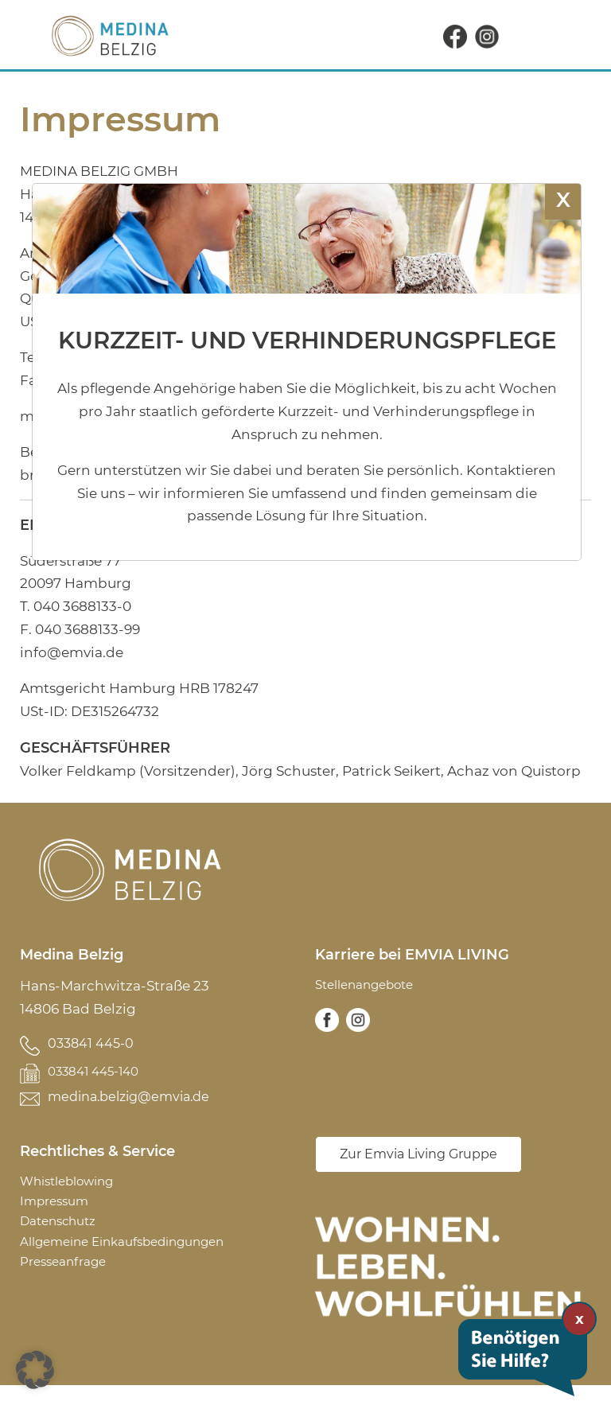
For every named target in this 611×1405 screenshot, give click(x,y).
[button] (35, 1370)
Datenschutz (63, 1241)
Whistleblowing (75, 1195)
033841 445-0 (93, 1044)
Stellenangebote (372, 986)
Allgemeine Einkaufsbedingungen (137, 1264)
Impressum (58, 1218)
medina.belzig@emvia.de (135, 1109)
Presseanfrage (69, 1286)
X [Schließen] (563, 199)
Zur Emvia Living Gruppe (418, 1173)
